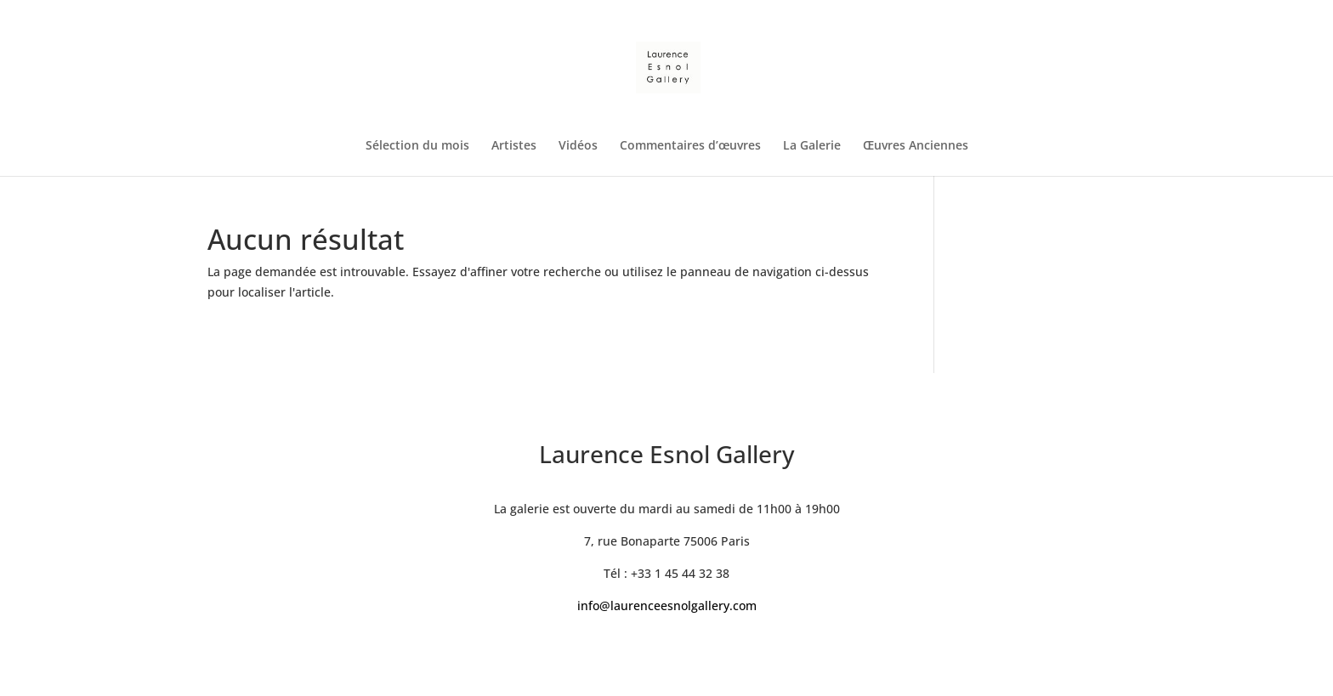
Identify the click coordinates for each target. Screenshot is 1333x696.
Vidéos (578, 146)
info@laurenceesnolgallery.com (667, 605)
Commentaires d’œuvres (690, 146)
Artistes (513, 146)
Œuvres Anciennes (915, 146)
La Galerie (812, 146)
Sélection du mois (417, 146)
